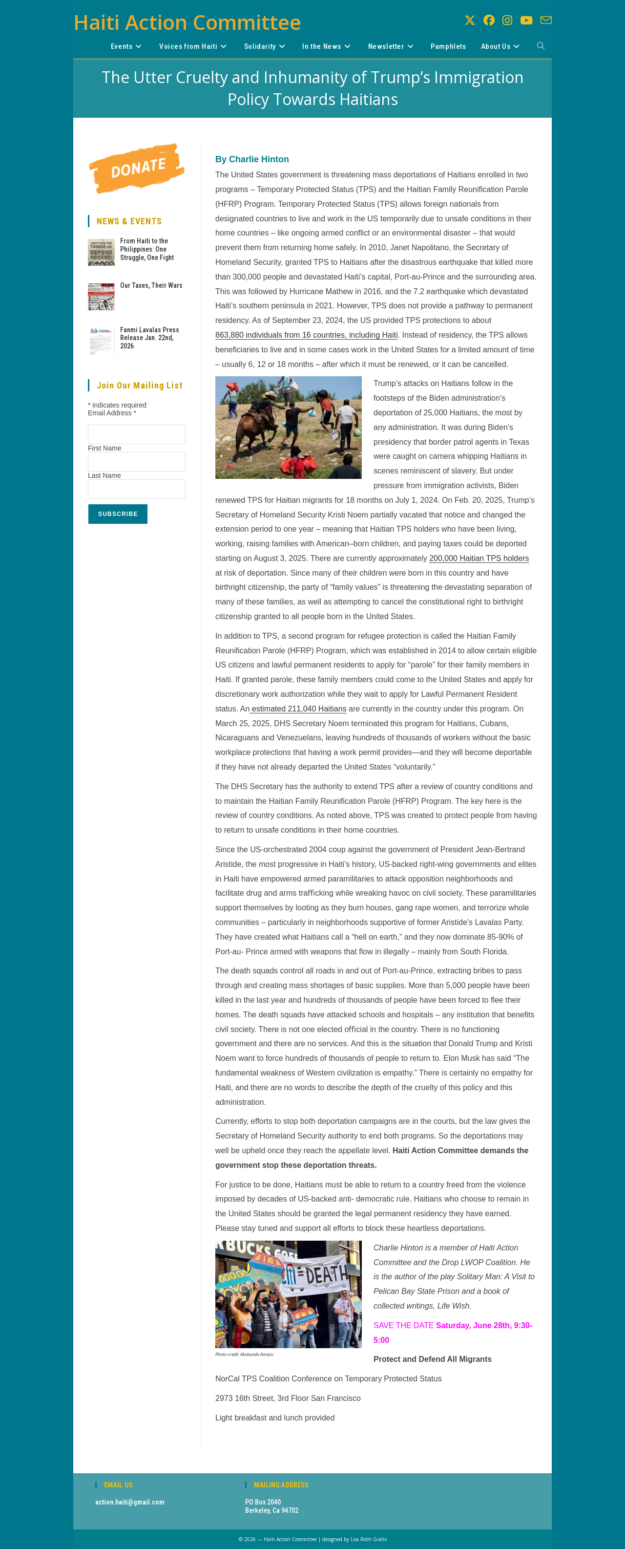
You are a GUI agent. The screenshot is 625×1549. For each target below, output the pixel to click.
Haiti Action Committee (187, 22)
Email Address (112, 413)
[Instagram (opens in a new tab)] (507, 20)
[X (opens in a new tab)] (469, 20)
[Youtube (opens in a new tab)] (526, 20)
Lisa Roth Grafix (369, 1539)
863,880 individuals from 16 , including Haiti (306, 335)
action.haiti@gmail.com (130, 1502)
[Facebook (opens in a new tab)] (489, 20)
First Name (104, 448)
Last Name (104, 475)
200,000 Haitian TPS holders (479, 558)
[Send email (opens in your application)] (546, 20)
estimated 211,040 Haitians (298, 709)
